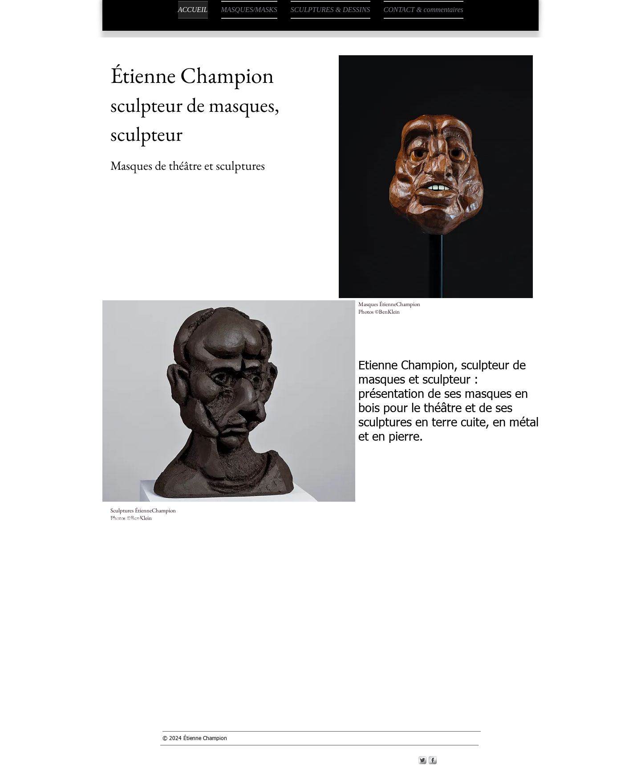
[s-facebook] (433, 760)
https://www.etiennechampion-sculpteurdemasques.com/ (466, 517)
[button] (436, 176)
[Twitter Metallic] (422, 760)
